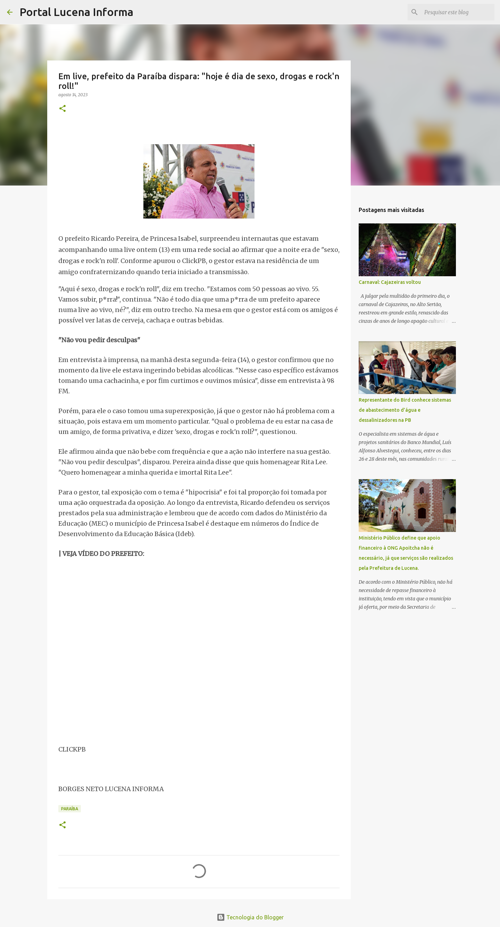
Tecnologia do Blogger (250, 917)
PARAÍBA (69, 808)
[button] (62, 109)
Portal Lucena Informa (76, 12)
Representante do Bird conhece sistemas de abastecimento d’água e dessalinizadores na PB (405, 410)
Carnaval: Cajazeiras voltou (390, 282)
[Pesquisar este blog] (458, 12)
